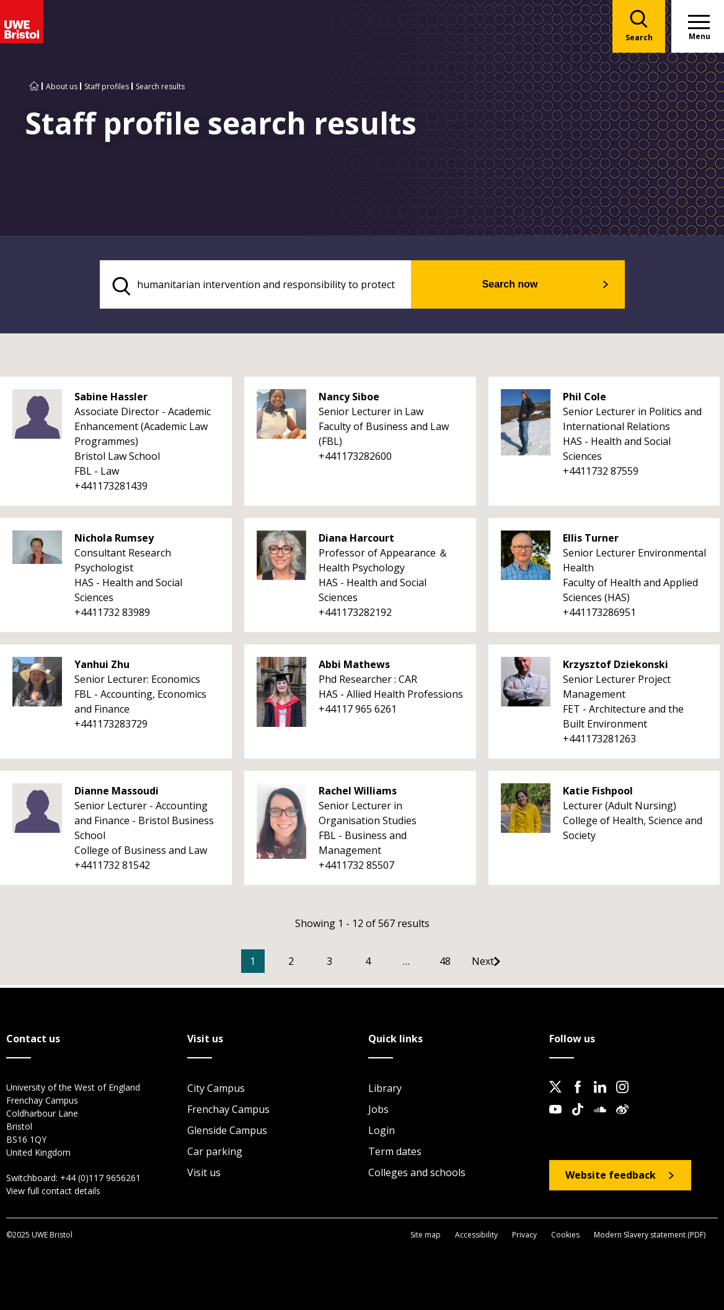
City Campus (216, 1090)
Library (385, 1090)
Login (381, 1132)
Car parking (214, 1153)
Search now (535, 286)
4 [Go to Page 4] (386, 965)
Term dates (395, 1153)
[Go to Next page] (513, 965)
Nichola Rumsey (114, 541)
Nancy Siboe (349, 400)
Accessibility (476, 1236)
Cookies (565, 1236)
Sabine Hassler (111, 400)
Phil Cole (584, 400)
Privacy (524, 1236)
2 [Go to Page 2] (309, 965)
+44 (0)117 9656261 (100, 1179)
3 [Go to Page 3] (348, 965)
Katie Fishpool (598, 794)
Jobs (378, 1111)
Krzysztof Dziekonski (615, 668)
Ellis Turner (591, 541)
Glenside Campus (227, 1132)
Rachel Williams (358, 794)
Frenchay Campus (228, 1111)
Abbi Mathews (354, 668)
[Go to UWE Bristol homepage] (34, 86)
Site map (425, 1236)
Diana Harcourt (356, 541)
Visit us (204, 1174)
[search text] (283, 286)
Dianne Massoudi (116, 794)
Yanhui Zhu (102, 668)
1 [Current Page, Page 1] (271, 965)
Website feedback (610, 1177)
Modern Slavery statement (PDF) (649, 1236)
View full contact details (53, 1192)
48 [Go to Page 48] (463, 965)
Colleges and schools (417, 1174)
